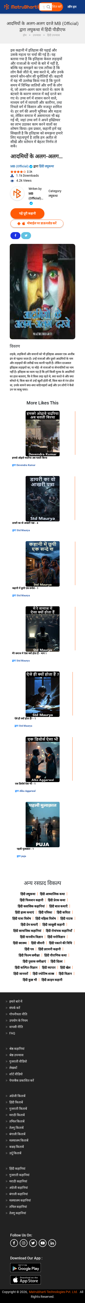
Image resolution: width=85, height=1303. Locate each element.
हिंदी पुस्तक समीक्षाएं (34, 961)
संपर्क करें (14, 1008)
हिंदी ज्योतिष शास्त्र (43, 974)
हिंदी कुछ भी (30, 980)
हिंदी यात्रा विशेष (21, 918)
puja (23, 856)
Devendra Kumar (26, 465)
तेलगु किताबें (16, 1128)
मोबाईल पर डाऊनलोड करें (36, 223)
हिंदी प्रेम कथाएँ (29, 924)
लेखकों (13, 1068)
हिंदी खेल (65, 967)
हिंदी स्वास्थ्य (20, 943)
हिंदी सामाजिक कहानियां (27, 931)
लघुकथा (53, 196)
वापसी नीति (16, 1027)
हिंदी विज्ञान (65, 974)
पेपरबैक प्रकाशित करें (21, 1080)
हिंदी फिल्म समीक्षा (29, 955)
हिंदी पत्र (29, 949)
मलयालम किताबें (18, 1140)
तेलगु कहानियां (17, 1213)
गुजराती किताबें (18, 1108)
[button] (48, 6)
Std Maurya (23, 530)
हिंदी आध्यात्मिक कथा (52, 894)
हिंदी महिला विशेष (45, 918)
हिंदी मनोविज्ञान (56, 937)
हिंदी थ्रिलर (57, 961)
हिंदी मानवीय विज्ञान (31, 937)
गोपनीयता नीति (18, 1014)
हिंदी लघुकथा (46, 166)
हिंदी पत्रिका (45, 912)
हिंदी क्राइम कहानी (51, 980)
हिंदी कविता (63, 912)
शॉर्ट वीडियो (16, 1074)
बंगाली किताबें (17, 1134)
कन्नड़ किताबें (16, 1147)
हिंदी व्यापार (49, 967)
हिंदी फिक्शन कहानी (31, 900)
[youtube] (42, 1243)
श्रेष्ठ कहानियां (16, 1048)
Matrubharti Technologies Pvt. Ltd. (53, 1292)
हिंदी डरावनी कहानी (49, 949)
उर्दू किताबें (15, 1153)
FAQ (12, 1033)
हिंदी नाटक (66, 918)
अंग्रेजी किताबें (17, 1096)
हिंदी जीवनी (37, 943)
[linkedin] (52, 1243)
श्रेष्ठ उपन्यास (16, 1055)
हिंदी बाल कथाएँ (58, 906)
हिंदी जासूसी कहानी (53, 924)
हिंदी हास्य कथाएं (24, 912)
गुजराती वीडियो (18, 1061)
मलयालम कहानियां (20, 1200)
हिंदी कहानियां (17, 1168)
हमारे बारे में (15, 1001)
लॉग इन (72, 7)
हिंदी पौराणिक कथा (55, 955)
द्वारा (14, 465)
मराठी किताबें (17, 1115)
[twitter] (33, 1243)
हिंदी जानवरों (20, 974)
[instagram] (23, 1243)
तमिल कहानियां (18, 1207)
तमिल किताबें (16, 1121)
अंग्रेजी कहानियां (18, 1187)
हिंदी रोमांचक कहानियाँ (59, 931)
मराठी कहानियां (18, 1181)
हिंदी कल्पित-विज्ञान (26, 967)
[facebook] (14, 1243)
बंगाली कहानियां (18, 1194)
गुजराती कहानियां (19, 1175)
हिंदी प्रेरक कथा (56, 900)
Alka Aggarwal (27, 791)
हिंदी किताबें (16, 1102)
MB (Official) (21, 166)
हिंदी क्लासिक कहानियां (31, 906)
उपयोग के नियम (18, 1020)
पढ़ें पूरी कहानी (27, 213)
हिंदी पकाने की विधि (60, 943)
